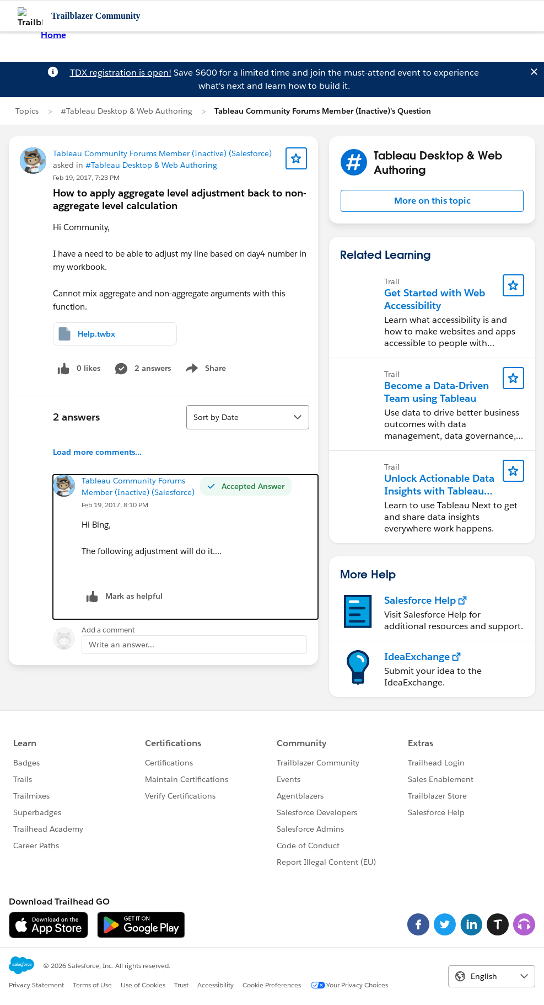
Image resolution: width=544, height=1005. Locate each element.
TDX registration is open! (120, 72)
